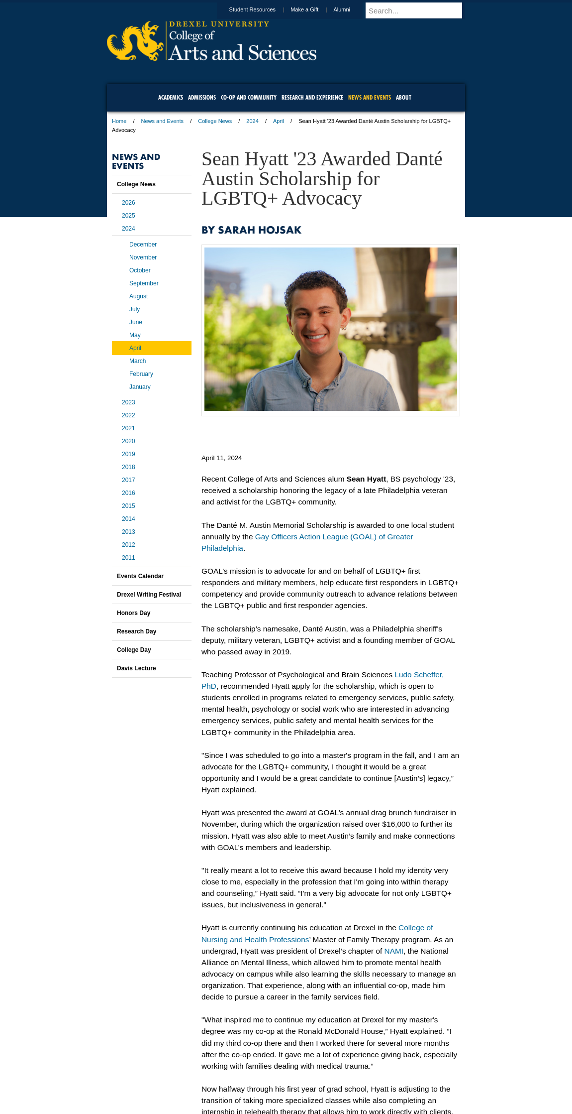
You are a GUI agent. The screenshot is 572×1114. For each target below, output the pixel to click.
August (138, 296)
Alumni (351, 9)
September (144, 283)
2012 (128, 544)
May (135, 335)
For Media (218, 1079)
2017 (128, 480)
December (143, 244)
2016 (128, 493)
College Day (134, 649)
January (140, 386)
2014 (128, 518)
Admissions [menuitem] (202, 97)
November (143, 257)
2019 (128, 454)
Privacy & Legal (283, 1079)
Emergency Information (277, 1089)
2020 (128, 441)
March (137, 361)
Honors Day (133, 613)
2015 (128, 505)
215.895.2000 (372, 1106)
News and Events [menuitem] (369, 97)
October (140, 270)
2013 (128, 531)
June (135, 322)
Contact (318, 1079)
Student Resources (262, 9)
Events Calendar (140, 576)
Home (119, 121)
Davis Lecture (136, 668)
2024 (252, 121)
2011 (128, 557)
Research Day (136, 631)
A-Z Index (187, 1079)
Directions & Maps (357, 1079)
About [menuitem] (403, 97)
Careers (247, 1079)
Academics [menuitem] (170, 97)
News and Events (162, 121)
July (134, 309)
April (278, 121)
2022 (128, 415)
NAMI (393, 951)
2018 (128, 467)
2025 (128, 215)
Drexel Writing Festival (149, 594)
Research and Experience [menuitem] (312, 97)
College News (215, 121)
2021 (128, 428)
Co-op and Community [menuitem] (249, 97)
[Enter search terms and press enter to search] (420, 10)
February (141, 374)
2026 (128, 202)
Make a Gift (314, 9)
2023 (128, 402)
